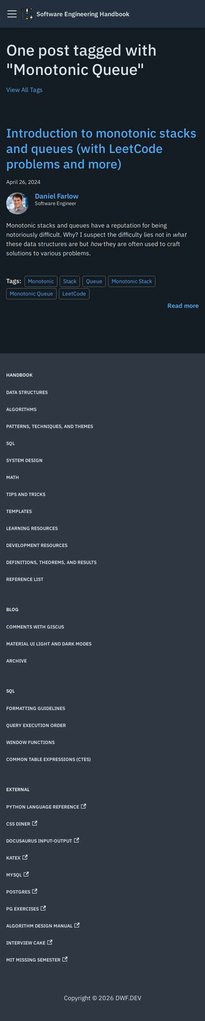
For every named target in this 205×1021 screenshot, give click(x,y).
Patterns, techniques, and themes (49, 426)
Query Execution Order (36, 725)
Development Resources (36, 545)
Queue (94, 281)
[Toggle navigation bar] (12, 14)
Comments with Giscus (35, 627)
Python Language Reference (46, 807)
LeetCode (74, 293)
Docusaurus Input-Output (42, 841)
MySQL (17, 875)
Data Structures (27, 392)
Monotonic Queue (31, 293)
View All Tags (24, 89)
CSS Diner (21, 824)
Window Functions (30, 742)
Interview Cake (29, 942)
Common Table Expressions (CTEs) (48, 759)
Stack (69, 281)
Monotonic (41, 281)
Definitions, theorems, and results (51, 562)
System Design (24, 460)
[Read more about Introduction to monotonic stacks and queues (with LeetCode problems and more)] (183, 305)
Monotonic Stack (132, 281)
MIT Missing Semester (36, 959)
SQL (10, 443)
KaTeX (17, 858)
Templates (19, 511)
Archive (16, 661)
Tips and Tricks (25, 494)
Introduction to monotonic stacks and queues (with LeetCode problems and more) (101, 148)
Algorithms (21, 409)
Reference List (24, 579)
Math (12, 477)
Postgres (21, 891)
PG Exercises (26, 908)
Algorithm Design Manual (42, 925)
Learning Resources (32, 528)
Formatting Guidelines (35, 708)
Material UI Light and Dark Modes (48, 644)
